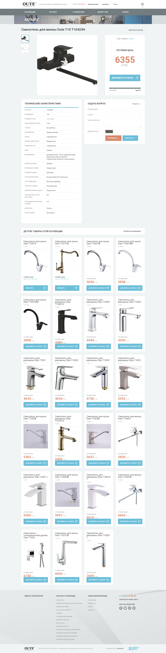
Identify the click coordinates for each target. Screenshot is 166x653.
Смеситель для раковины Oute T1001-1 (36, 475)
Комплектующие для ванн (65, 639)
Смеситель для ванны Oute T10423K (129, 475)
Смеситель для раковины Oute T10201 (66, 359)
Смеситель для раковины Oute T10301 (129, 300)
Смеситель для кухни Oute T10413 (35, 242)
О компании (78, 12)
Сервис (125, 12)
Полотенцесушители (63, 610)
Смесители (60, 600)
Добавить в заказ (122, 77)
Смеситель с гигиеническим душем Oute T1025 (35, 535)
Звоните (29, 288)
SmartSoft (120, 648)
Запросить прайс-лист (128, 599)
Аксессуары (60, 623)
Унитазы (59, 613)
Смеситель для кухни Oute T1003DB (66, 475)
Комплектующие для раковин (66, 633)
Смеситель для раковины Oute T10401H (63, 301)
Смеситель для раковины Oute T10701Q (63, 418)
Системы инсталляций (64, 616)
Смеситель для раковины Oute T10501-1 (98, 535)
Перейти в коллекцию (132, 231)
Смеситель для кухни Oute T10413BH (35, 300)
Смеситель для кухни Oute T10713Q (66, 242)
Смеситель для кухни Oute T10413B (97, 242)
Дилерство (103, 12)
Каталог (53, 12)
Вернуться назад (136, 30)
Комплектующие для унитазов (67, 636)
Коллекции (30, 12)
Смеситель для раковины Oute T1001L (129, 359)
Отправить (112, 138)
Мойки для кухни (62, 606)
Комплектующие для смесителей (67, 629)
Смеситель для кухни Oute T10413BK (129, 242)
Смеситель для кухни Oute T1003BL (97, 417)
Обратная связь (93, 4)
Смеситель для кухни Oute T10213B (66, 534)
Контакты (105, 4)
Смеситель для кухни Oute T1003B (35, 417)
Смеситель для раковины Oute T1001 (35, 359)
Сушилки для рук (62, 626)
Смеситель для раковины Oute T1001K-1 (98, 476)
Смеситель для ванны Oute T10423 (129, 417)
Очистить (129, 138)
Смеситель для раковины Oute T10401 (98, 300)
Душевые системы (62, 620)
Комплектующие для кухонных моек (69, 603)
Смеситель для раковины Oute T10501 (98, 359)
